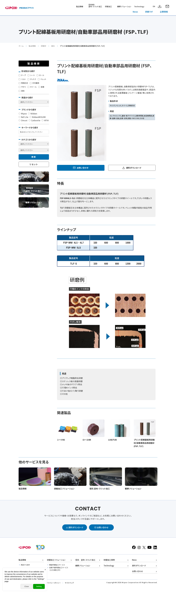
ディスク (32, 79)
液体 (22, 91)
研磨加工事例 (109, 560)
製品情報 (79, 6)
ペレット (42, 79)
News (135, 11)
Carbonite (34, 120)
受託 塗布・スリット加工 (85, 560)
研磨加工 (108, 6)
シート (31, 75)
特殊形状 (23, 83)
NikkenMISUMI (37, 117)
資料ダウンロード (133, 167)
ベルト (22, 79)
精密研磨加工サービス (57, 565)
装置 (41, 87)
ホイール (32, 87)
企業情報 (164, 11)
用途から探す (25, 565)
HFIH (45, 120)
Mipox (23, 113)
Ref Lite (23, 117)
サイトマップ (69, 583)
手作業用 (34, 83)
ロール (40, 75)
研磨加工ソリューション (56, 560)
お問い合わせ (82, 167)
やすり (22, 87)
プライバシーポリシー (53, 583)
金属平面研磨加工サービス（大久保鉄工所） (58, 568)
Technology (139, 6)
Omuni (23, 120)
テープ (22, 75)
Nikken (32, 113)
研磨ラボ (149, 11)
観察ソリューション (124, 6)
